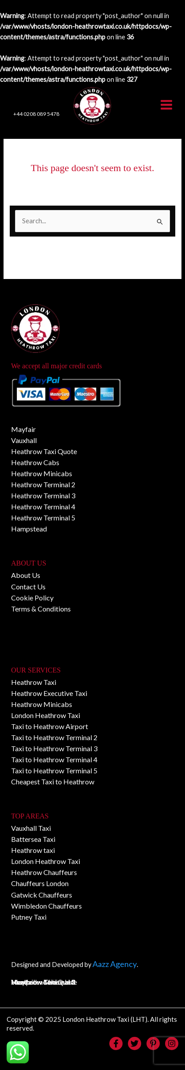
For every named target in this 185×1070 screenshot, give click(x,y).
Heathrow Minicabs (41, 474)
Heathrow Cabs (35, 463)
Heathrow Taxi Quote (44, 451)
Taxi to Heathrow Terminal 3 (54, 749)
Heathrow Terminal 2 (43, 485)
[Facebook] (116, 1043)
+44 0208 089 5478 (36, 114)
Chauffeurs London (40, 883)
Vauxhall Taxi (31, 828)
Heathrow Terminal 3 (43, 496)
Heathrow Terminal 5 (43, 518)
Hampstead (29, 529)
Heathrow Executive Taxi (49, 693)
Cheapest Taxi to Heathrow (52, 782)
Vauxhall (24, 440)
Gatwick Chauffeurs (41, 894)
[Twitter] (134, 1043)
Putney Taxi (28, 917)
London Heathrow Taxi (45, 715)
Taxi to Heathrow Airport (49, 726)
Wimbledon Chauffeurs (46, 906)
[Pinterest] (153, 1043)
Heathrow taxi (33, 850)
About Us (25, 575)
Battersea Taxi (33, 839)
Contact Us (28, 586)
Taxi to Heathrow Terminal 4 (54, 760)
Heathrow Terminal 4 (43, 507)
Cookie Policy (32, 597)
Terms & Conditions (41, 608)
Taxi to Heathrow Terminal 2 (54, 738)
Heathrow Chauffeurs (44, 872)
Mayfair (23, 429)
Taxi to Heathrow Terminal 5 (54, 771)
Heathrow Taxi (33, 682)
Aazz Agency (114, 964)
